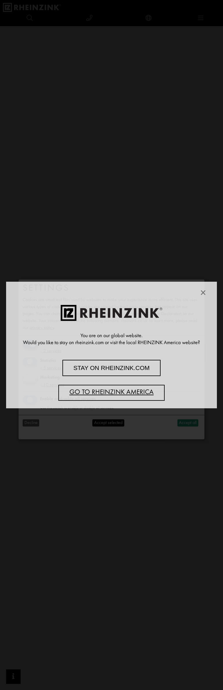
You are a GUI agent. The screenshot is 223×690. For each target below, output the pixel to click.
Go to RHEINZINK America (111, 393)
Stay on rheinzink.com (111, 367)
